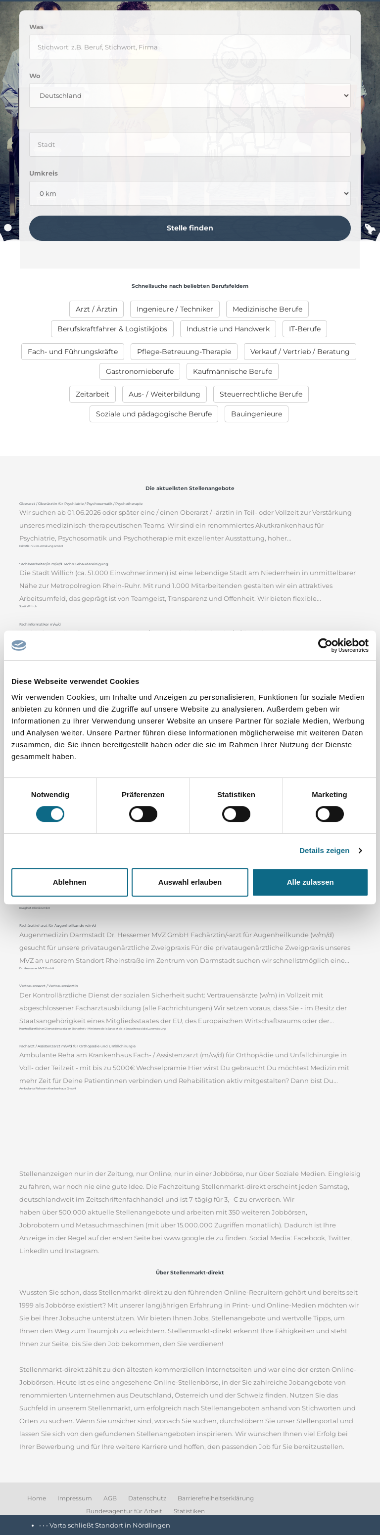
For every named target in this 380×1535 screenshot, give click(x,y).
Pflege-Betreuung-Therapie (184, 351)
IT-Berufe (305, 328)
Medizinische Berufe (267, 309)
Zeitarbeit (92, 394)
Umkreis (43, 173)
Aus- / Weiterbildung (164, 394)
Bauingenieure (256, 413)
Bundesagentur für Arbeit (124, 1511)
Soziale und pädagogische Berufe (154, 413)
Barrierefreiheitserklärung (216, 1498)
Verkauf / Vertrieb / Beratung (300, 351)
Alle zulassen (310, 882)
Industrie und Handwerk (228, 328)
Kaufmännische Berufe (232, 371)
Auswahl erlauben (190, 882)
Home (36, 1498)
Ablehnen (70, 882)
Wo (35, 76)
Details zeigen (324, 850)
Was (36, 27)
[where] (190, 144)
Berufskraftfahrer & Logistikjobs (112, 328)
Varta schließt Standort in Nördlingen (109, 1525)
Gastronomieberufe (140, 371)
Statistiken (189, 1511)
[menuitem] (96, 309)
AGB (110, 1498)
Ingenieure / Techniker (175, 309)
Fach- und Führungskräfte (73, 351)
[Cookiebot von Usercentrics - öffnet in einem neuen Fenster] (325, 645)
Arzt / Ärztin (96, 309)
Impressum (74, 1498)
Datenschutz (147, 1498)
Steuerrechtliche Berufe (261, 394)
